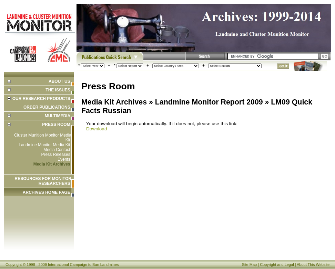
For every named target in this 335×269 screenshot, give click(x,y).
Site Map (249, 264)
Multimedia (57, 115)
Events (64, 159)
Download (96, 128)
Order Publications (46, 107)
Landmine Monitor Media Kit (44, 144)
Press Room (56, 124)
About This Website (313, 264)
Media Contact (56, 149)
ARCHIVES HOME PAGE (46, 192)
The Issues (57, 90)
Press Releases (55, 154)
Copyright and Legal (277, 264)
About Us (59, 81)
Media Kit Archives (51, 164)
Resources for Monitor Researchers (43, 181)
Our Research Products (41, 98)
